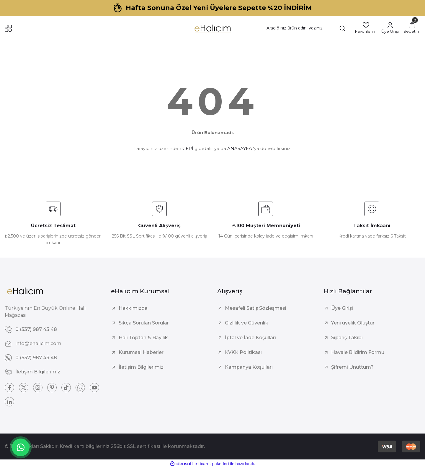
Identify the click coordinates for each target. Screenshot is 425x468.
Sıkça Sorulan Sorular (144, 323)
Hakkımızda (133, 308)
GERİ (187, 148)
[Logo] (212, 28)
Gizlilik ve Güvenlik (246, 323)
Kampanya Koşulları (249, 367)
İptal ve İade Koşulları (250, 337)
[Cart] (411, 28)
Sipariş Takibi (347, 337)
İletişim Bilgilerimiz (141, 367)
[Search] (306, 28)
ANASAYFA (239, 148)
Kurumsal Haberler (141, 352)
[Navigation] (8, 28)
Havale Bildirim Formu (357, 352)
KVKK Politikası (243, 352)
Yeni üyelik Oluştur (353, 323)
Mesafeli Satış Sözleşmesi (255, 308)
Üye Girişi (342, 308)
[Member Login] (390, 28)
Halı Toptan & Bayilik (143, 337)
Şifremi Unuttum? (352, 367)
